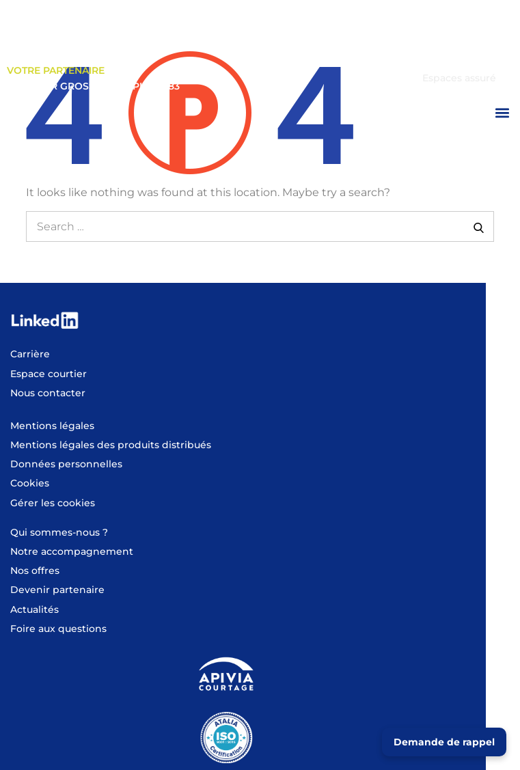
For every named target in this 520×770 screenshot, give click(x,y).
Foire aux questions (58, 628)
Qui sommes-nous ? (59, 532)
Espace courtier (457, 59)
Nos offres (34, 570)
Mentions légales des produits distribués (110, 445)
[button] (502, 112)
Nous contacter (47, 393)
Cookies (29, 483)
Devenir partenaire (57, 589)
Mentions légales (52, 426)
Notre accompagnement (71, 551)
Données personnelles (66, 464)
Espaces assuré (459, 78)
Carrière (30, 354)
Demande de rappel (444, 742)
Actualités (34, 609)
